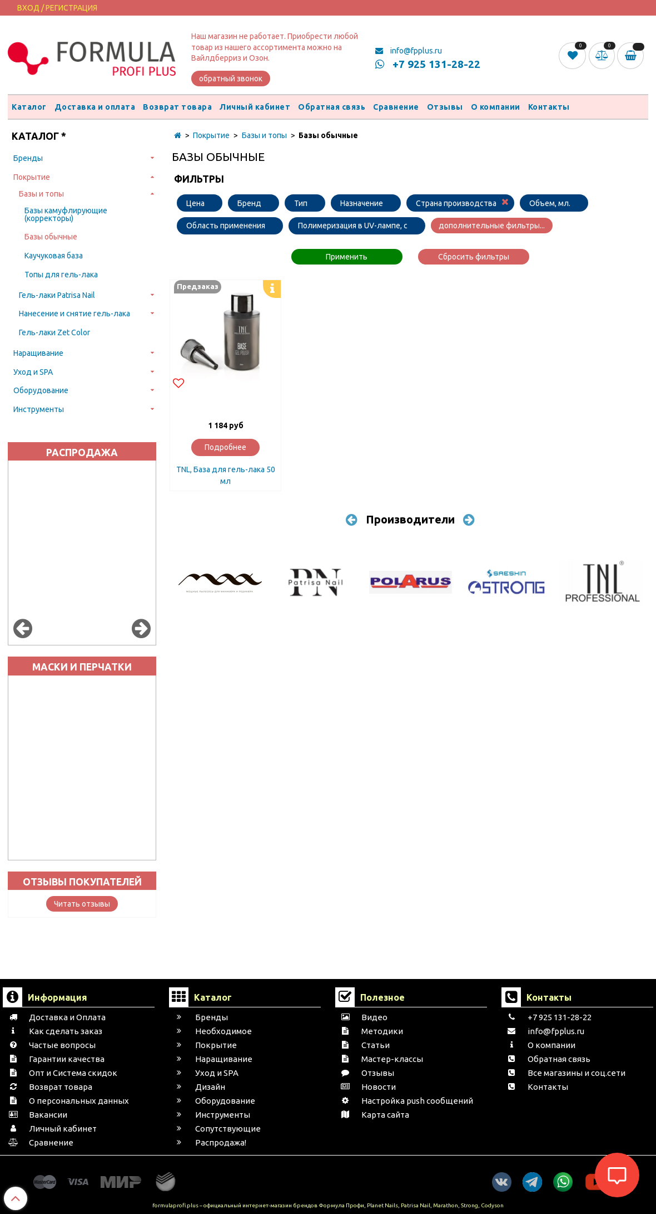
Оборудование (40, 390)
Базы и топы (41, 193)
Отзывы (445, 106)
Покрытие (31, 177)
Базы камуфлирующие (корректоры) (65, 214)
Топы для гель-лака (61, 274)
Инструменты (38, 409)
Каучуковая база (53, 255)
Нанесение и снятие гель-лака (74, 313)
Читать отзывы (82, 903)
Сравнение (396, 106)
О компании (495, 106)
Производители (410, 519)
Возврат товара (177, 106)
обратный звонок (230, 78)
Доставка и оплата (95, 106)
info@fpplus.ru (408, 50)
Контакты (549, 106)
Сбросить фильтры (473, 256)
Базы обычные (50, 236)
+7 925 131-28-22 (427, 64)
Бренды (28, 158)
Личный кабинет (255, 106)
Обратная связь (331, 106)
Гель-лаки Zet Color (54, 332)
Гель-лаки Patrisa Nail (57, 295)
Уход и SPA (33, 372)
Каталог (29, 106)
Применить (346, 256)
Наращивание (38, 353)
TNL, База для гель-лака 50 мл (225, 475)
